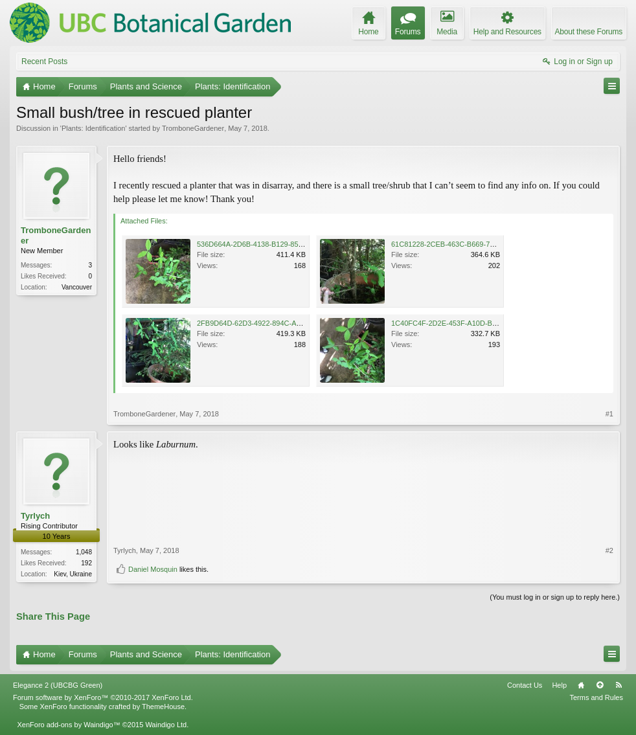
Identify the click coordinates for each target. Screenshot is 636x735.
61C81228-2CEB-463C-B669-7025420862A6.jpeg (470, 244)
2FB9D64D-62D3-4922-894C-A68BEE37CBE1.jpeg (279, 323)
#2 (609, 550)
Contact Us (524, 685)
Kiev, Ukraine (73, 574)
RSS (618, 685)
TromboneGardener (193, 128)
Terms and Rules (596, 697)
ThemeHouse (163, 706)
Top (599, 685)
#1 (609, 414)
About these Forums (588, 31)
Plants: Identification (93, 128)
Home (580, 685)
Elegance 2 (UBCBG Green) (57, 685)
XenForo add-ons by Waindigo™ (68, 725)
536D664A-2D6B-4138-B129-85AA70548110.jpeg (276, 244)
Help (559, 685)
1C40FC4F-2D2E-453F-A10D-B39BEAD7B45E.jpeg (473, 323)
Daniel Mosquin (152, 569)
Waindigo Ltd (166, 725)
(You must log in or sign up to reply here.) (555, 597)
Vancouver (77, 287)
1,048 (84, 552)
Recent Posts (44, 61)
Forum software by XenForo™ (103, 697)
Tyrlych (35, 516)
